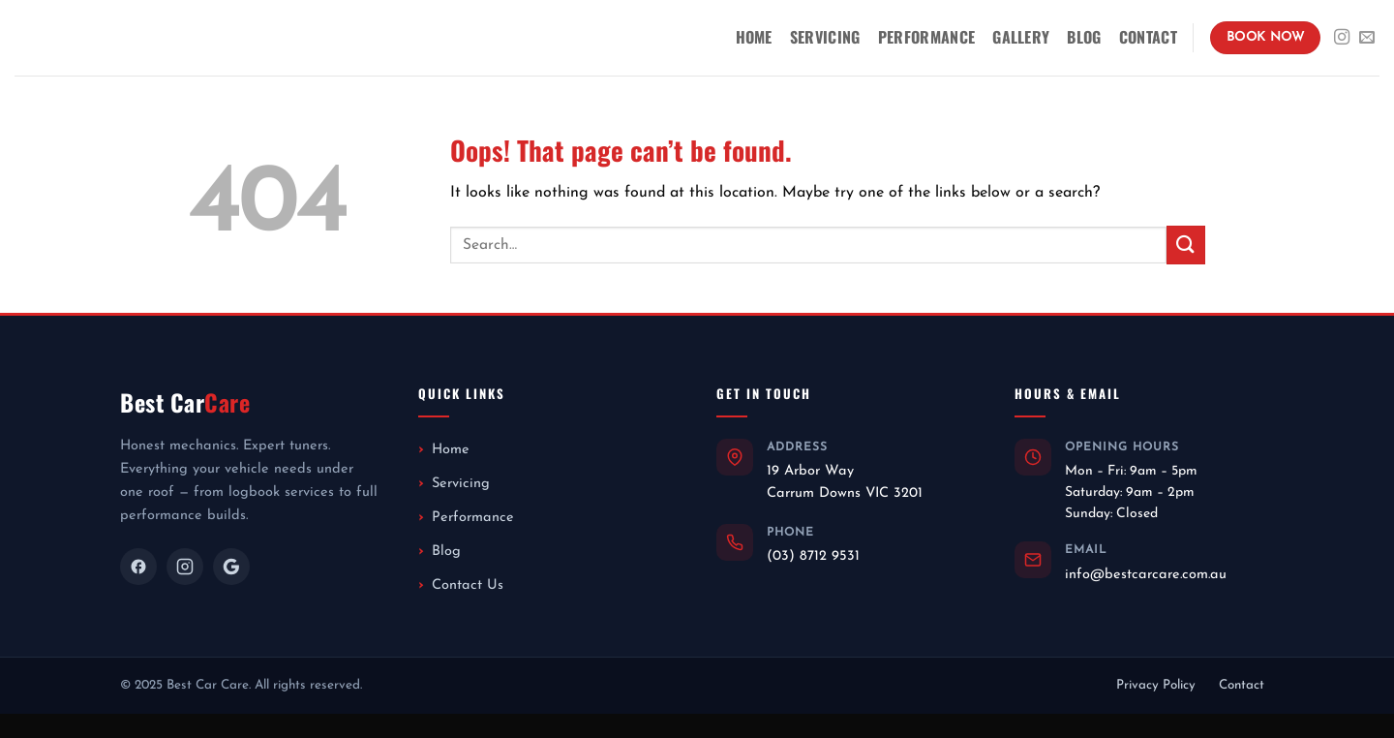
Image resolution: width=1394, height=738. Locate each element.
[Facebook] (138, 566)
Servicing (825, 36)
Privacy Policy (1156, 685)
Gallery (1020, 36)
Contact (1148, 36)
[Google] (231, 566)
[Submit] (1186, 244)
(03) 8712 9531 (813, 556)
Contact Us (467, 585)
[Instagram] (185, 566)
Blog (1084, 36)
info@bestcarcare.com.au (1146, 575)
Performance (927, 36)
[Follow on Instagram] (1341, 37)
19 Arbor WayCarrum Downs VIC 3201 (845, 482)
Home (754, 36)
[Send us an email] (1367, 37)
